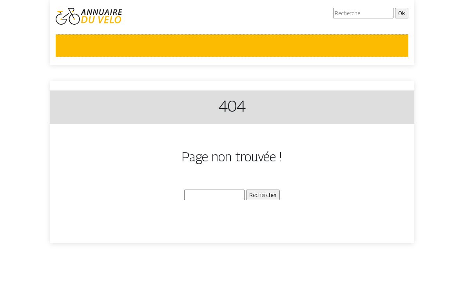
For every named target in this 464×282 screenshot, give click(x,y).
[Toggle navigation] (67, 46)
